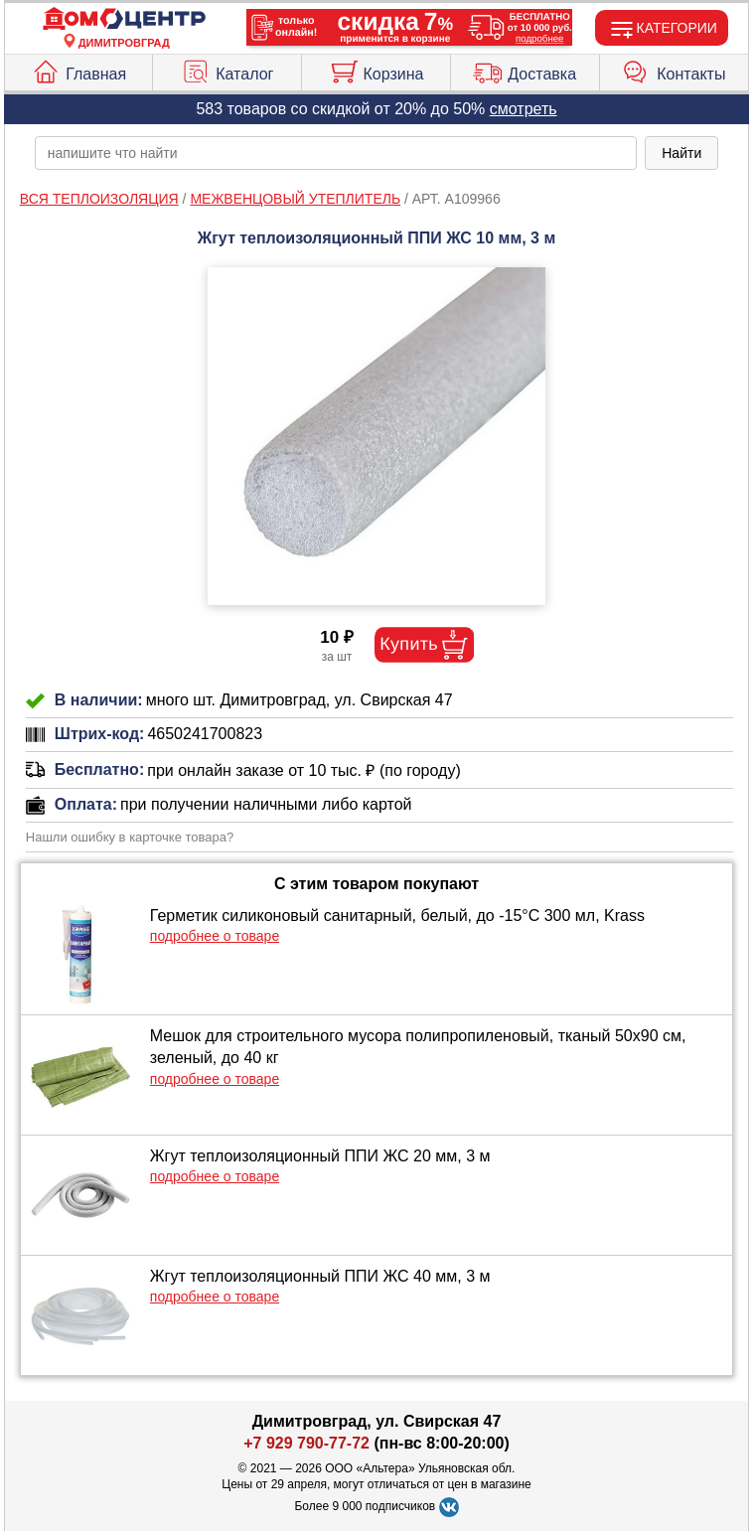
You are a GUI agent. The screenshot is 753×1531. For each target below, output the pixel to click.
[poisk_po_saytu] (336, 153)
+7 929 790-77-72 (306, 1443)
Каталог (227, 69)
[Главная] (124, 19)
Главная (78, 69)
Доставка (524, 69)
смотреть (523, 108)
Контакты (673, 69)
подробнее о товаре (214, 936)
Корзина (376, 69)
